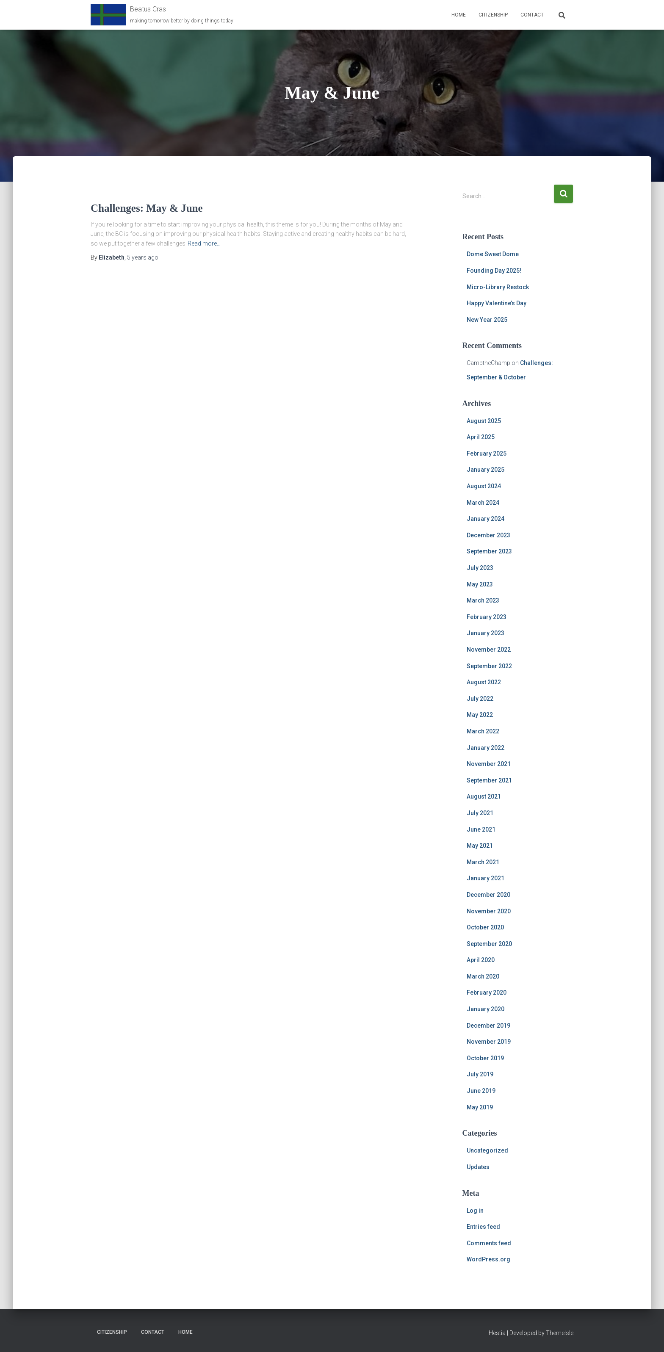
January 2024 (485, 518)
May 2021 (480, 845)
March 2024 (483, 502)
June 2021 (481, 829)
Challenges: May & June (147, 208)
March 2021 (483, 862)
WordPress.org (488, 1259)
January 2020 (485, 1009)
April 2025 (481, 437)
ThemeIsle (559, 1333)
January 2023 (485, 633)
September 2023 (489, 551)
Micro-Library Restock (498, 287)
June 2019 (481, 1090)
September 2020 (489, 943)
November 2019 (489, 1041)
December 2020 (488, 894)
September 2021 (489, 780)
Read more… (204, 243)
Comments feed (489, 1243)
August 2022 (484, 682)
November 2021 (489, 763)
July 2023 (480, 567)
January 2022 (485, 747)
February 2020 (486, 992)
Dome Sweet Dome (493, 254)
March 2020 (483, 976)
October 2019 (485, 1058)
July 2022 (480, 698)
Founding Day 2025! (494, 270)
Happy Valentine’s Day (496, 303)
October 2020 (485, 927)
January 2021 (485, 878)
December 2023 (488, 535)
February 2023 (486, 617)
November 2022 (489, 649)
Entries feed (483, 1226)
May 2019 (480, 1107)
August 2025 (484, 420)
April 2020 (481, 960)
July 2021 (480, 813)
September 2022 (489, 666)
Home (458, 15)
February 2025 (486, 453)
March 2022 (483, 731)
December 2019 (488, 1025)
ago (142, 257)
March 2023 (483, 600)
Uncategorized (487, 1150)
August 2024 (484, 486)
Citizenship (493, 15)
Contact (532, 15)
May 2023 (480, 584)
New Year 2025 (487, 319)
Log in (475, 1210)
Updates (478, 1167)
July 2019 (480, 1074)
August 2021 (484, 796)
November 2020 (489, 911)
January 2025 (485, 469)
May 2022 (480, 714)
